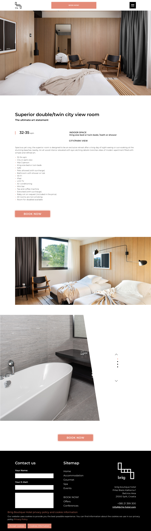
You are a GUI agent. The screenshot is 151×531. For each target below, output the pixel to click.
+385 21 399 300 (126, 503)
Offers (67, 501)
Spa (65, 484)
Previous (116, 354)
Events (67, 488)
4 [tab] (117, 367)
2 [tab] (117, 361)
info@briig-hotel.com (124, 507)
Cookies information (39, 526)
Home (67, 471)
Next (116, 381)
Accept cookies (17, 526)
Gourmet (68, 479)
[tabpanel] (56, 368)
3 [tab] (117, 364)
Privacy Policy (21, 519)
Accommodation (73, 475)
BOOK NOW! (74, 5)
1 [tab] (117, 359)
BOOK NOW (32, 213)
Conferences (70, 505)
